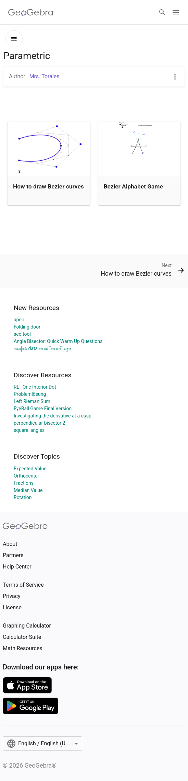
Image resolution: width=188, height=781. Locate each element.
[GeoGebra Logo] (30, 12)
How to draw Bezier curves (48, 186)
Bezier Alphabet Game (133, 186)
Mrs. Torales (44, 76)
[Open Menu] (176, 12)
